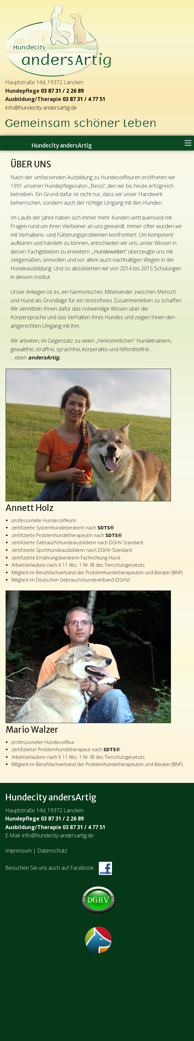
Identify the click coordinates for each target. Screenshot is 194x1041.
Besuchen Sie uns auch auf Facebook (58, 867)
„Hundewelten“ (109, 251)
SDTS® (105, 527)
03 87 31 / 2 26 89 (62, 90)
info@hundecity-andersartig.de (41, 107)
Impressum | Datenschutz (36, 850)
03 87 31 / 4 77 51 (84, 99)
